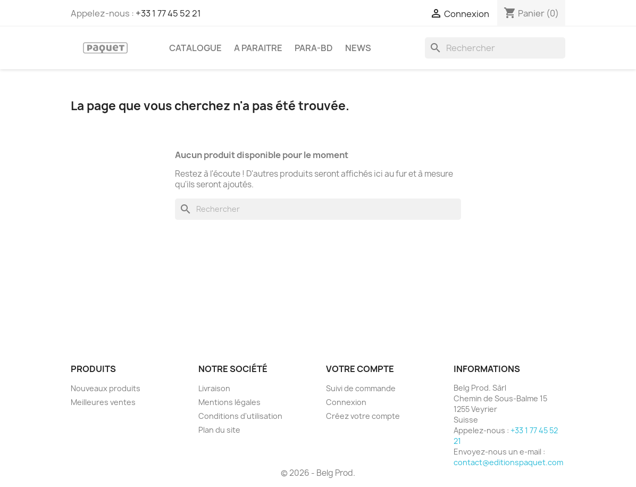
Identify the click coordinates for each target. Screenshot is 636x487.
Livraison (214, 388)
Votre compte (360, 369)
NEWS (358, 48)
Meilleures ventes (103, 402)
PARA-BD (314, 48)
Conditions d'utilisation (240, 416)
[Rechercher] (495, 48)
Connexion (346, 402)
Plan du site (219, 430)
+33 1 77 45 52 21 (168, 13)
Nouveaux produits (105, 388)
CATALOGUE (195, 48)
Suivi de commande (361, 388)
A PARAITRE (258, 48)
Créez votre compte (363, 416)
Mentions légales (229, 402)
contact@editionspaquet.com (508, 462)
